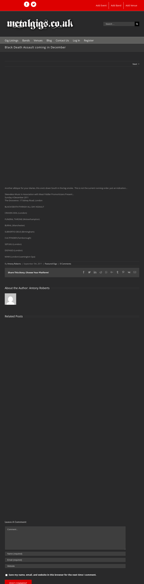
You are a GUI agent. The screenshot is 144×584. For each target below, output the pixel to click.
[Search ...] (119, 24)
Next (135, 64)
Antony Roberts (14, 263)
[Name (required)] (65, 553)
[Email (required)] (65, 560)
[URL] (65, 566)
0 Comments (65, 263)
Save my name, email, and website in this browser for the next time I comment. (52, 574)
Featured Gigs (51, 263)
